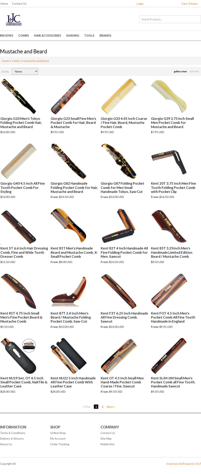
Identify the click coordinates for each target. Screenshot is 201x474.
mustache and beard (36, 60)
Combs (23, 35)
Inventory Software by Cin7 (183, 463)
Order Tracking (59, 444)
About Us (6, 444)
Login (140, 3)
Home (4, 3)
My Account (58, 438)
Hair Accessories (47, 35)
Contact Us (19, 3)
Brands (105, 35)
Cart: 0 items (189, 3)
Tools (89, 35)
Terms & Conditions (12, 433)
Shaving (72, 35)
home (5, 60)
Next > (111, 406)
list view (194, 71)
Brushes (6, 35)
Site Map (106, 438)
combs (16, 60)
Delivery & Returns (12, 438)
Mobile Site (107, 444)
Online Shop (58, 433)
